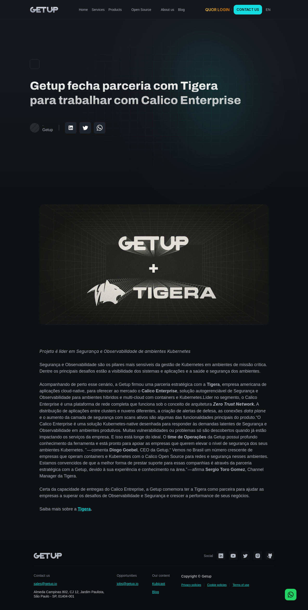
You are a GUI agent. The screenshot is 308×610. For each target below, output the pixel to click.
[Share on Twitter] (85, 128)
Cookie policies (217, 585)
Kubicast (158, 584)
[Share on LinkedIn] (71, 128)
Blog (155, 592)
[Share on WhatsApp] (99, 128)
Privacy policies (191, 585)
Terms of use (241, 585)
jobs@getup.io (127, 584)
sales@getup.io (45, 584)
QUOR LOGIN (217, 9)
